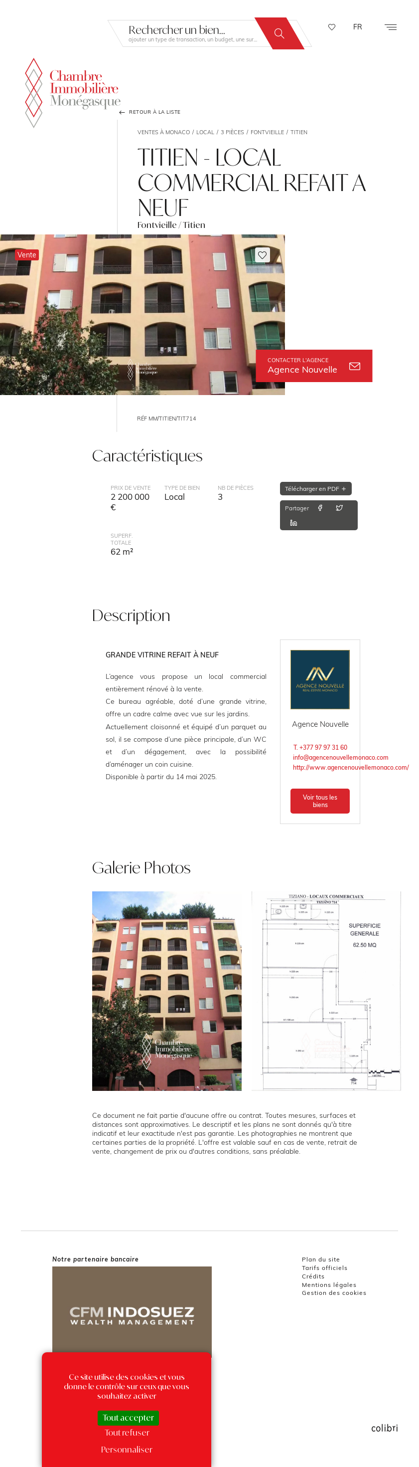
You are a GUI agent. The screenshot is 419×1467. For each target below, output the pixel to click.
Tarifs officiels (325, 1267)
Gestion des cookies (334, 1292)
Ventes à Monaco (164, 132)
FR (357, 26)
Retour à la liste (149, 112)
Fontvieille (267, 132)
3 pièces (232, 132)
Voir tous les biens (320, 801)
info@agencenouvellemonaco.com (321, 757)
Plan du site (321, 1259)
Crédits (313, 1276)
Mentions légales (329, 1284)
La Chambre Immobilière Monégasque (73, 91)
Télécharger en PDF (316, 488)
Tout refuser (127, 1433)
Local (205, 132)
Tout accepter (128, 1418)
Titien (298, 132)
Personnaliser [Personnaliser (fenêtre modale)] (126, 1450)
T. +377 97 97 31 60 (320, 747)
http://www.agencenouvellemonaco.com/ (321, 767)
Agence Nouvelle (314, 366)
